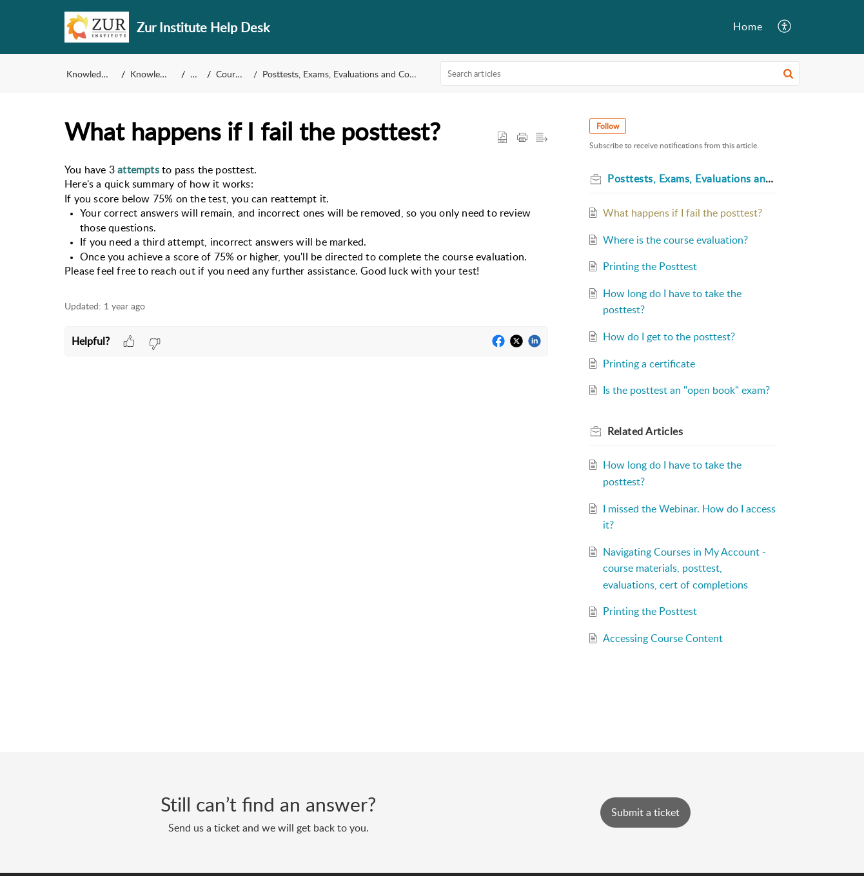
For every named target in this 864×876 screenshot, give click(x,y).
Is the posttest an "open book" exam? (686, 390)
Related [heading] (645, 431)
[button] (785, 27)
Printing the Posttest (650, 266)
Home (748, 26)
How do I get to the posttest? (669, 336)
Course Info (239, 74)
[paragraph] (306, 220)
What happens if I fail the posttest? (682, 213)
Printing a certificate (649, 363)
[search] (620, 73)
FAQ (199, 74)
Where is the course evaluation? (675, 240)
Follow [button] (607, 126)
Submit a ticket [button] (645, 812)
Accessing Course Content (663, 638)
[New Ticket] (645, 812)
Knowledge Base (99, 74)
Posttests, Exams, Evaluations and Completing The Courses (378, 74)
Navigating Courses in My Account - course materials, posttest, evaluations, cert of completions (684, 568)
